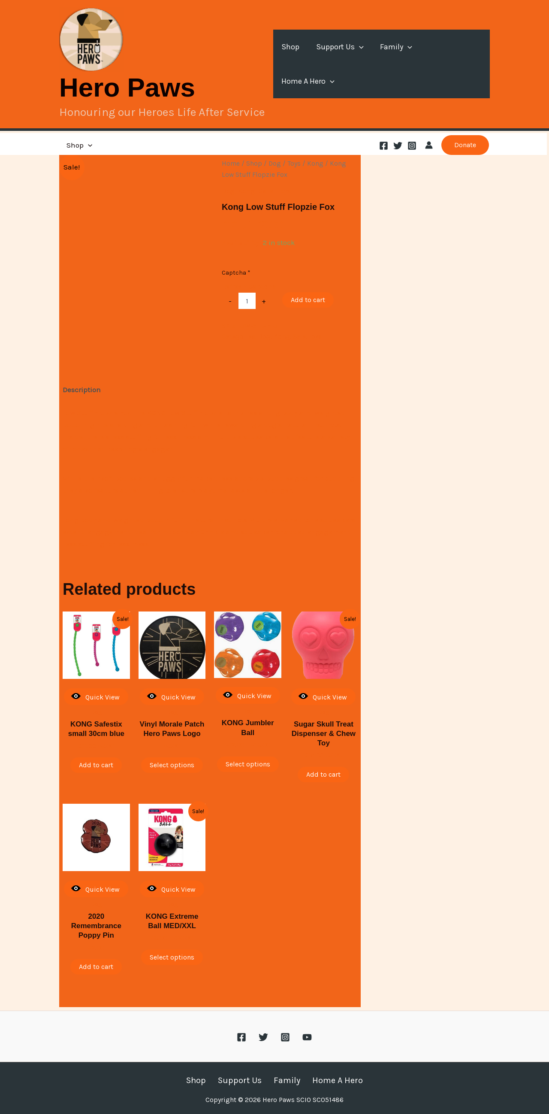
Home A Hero (455, 64)
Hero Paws (127, 87)
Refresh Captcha (249, 286)
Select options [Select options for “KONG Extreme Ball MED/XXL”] (172, 957)
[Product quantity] (247, 300)
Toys (294, 163)
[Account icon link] (429, 145)
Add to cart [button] (96, 765)
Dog (274, 163)
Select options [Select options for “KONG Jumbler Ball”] (248, 764)
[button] (361, 64)
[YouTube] (307, 1033)
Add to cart (308, 300)
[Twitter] (397, 145)
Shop (294, 64)
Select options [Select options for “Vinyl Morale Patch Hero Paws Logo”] (172, 765)
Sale (266, 190)
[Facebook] (383, 145)
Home (231, 163)
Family (397, 64)
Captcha (236, 272)
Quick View (95, 696)
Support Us (342, 64)
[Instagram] (411, 145)
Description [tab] (82, 389)
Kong (315, 163)
